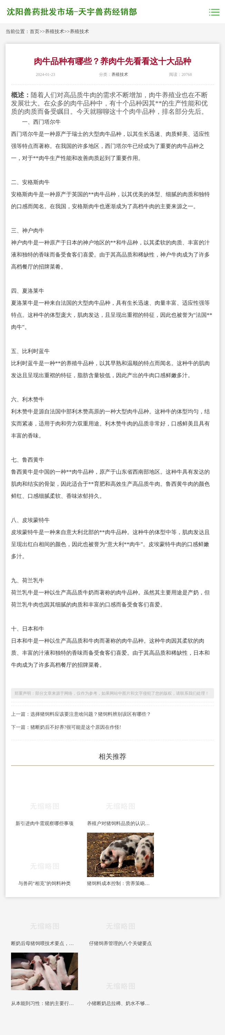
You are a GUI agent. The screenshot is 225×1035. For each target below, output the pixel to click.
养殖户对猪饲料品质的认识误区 (120, 823)
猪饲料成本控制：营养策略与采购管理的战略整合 (120, 883)
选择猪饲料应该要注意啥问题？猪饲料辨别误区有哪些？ (90, 714)
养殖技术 (54, 31)
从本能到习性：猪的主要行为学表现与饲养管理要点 (44, 1003)
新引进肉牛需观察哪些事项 (45, 823)
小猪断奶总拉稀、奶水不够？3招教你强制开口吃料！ (120, 1003)
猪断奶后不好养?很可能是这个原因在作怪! (75, 727)
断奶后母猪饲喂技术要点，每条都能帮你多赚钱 (44, 943)
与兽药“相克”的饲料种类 (44, 883)
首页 (34, 31)
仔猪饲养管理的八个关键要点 (120, 943)
